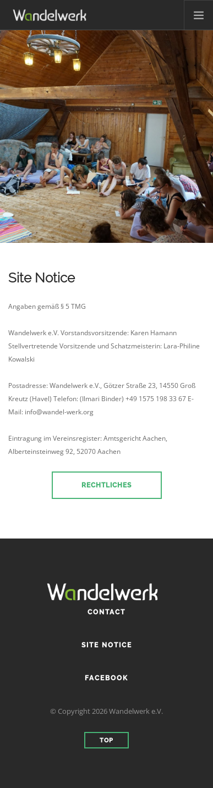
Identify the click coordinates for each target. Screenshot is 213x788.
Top (106, 740)
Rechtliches (106, 485)
